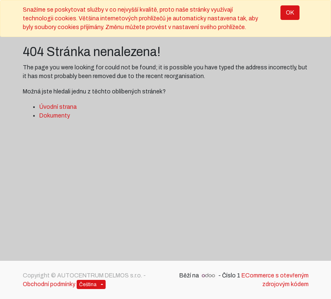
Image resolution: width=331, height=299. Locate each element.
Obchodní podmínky (49, 284)
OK (290, 13)
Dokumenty (54, 116)
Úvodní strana (58, 107)
